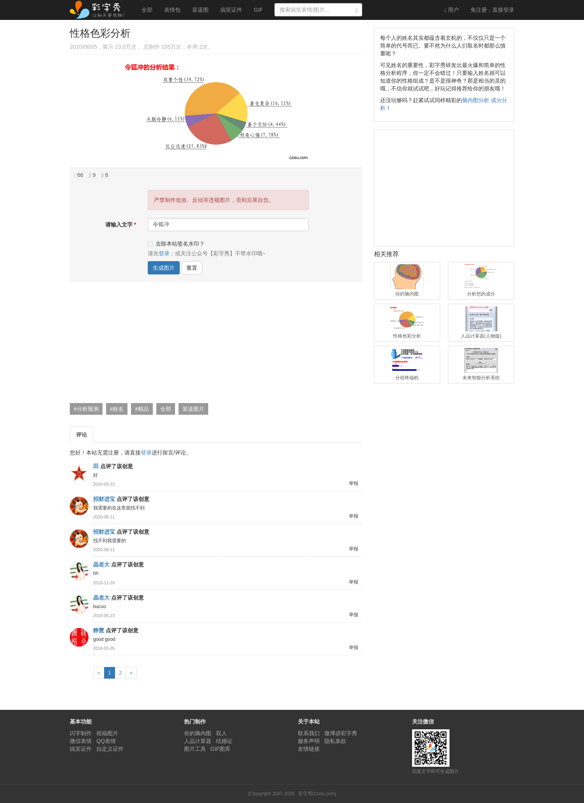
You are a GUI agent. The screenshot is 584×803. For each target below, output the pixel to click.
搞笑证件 (231, 10)
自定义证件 (110, 749)
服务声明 (309, 741)
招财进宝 (104, 499)
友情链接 (309, 749)
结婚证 (224, 741)
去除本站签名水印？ (176, 244)
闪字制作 (81, 733)
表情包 (172, 10)
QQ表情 (106, 741)
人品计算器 (197, 741)
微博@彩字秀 (340, 733)
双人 (221, 733)
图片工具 (195, 749)
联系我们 (309, 733)
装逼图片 (193, 409)
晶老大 (101, 564)
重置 (191, 268)
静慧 (98, 630)
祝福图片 (107, 733)
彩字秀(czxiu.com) (317, 793)
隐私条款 (335, 741)
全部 (147, 10)
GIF (258, 10)
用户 (451, 10)
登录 (492, 10)
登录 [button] (164, 253)
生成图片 (164, 268)
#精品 (142, 409)
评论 (81, 435)
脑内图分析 (475, 100)
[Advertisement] (215, 344)
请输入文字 (119, 224)
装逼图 (200, 10)
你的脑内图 (197, 733)
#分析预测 (86, 409)
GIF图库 (220, 749)
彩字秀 (100, 9)
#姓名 (117, 409)
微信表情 (81, 741)
